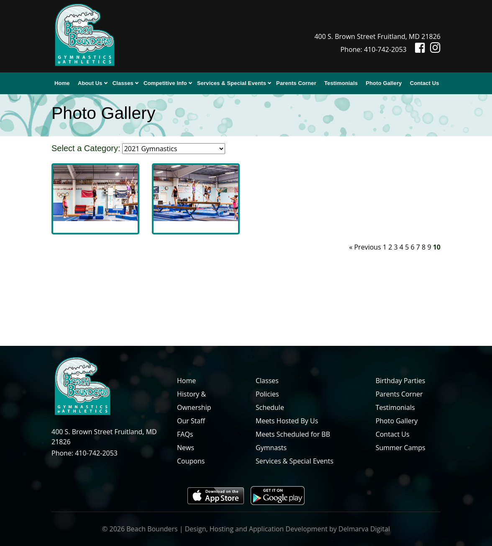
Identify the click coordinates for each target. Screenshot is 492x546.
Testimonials (341, 83)
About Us (90, 83)
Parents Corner (296, 83)
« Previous (365, 247)
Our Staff (191, 420)
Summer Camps (400, 447)
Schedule (270, 407)
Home (62, 83)
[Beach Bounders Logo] (84, 35)
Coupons (191, 461)
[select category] (173, 148)
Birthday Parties (400, 380)
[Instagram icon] (434, 49)
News (185, 447)
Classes (123, 83)
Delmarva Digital (364, 528)
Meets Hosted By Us (287, 420)
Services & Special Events (231, 83)
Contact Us (424, 83)
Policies (267, 394)
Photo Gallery (384, 83)
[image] (95, 192)
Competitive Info (165, 83)
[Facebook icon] (416, 49)
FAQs (185, 434)
